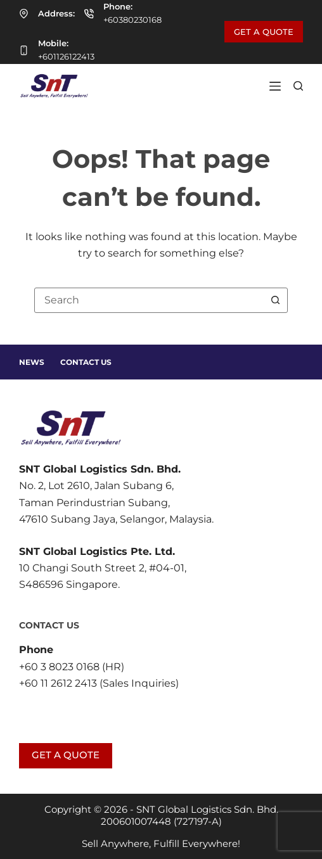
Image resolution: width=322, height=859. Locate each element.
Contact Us (86, 362)
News (31, 362)
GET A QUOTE (263, 32)
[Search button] (275, 300)
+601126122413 (66, 56)
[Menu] (275, 86)
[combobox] (149, 300)
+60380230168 (132, 20)
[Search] (298, 86)
